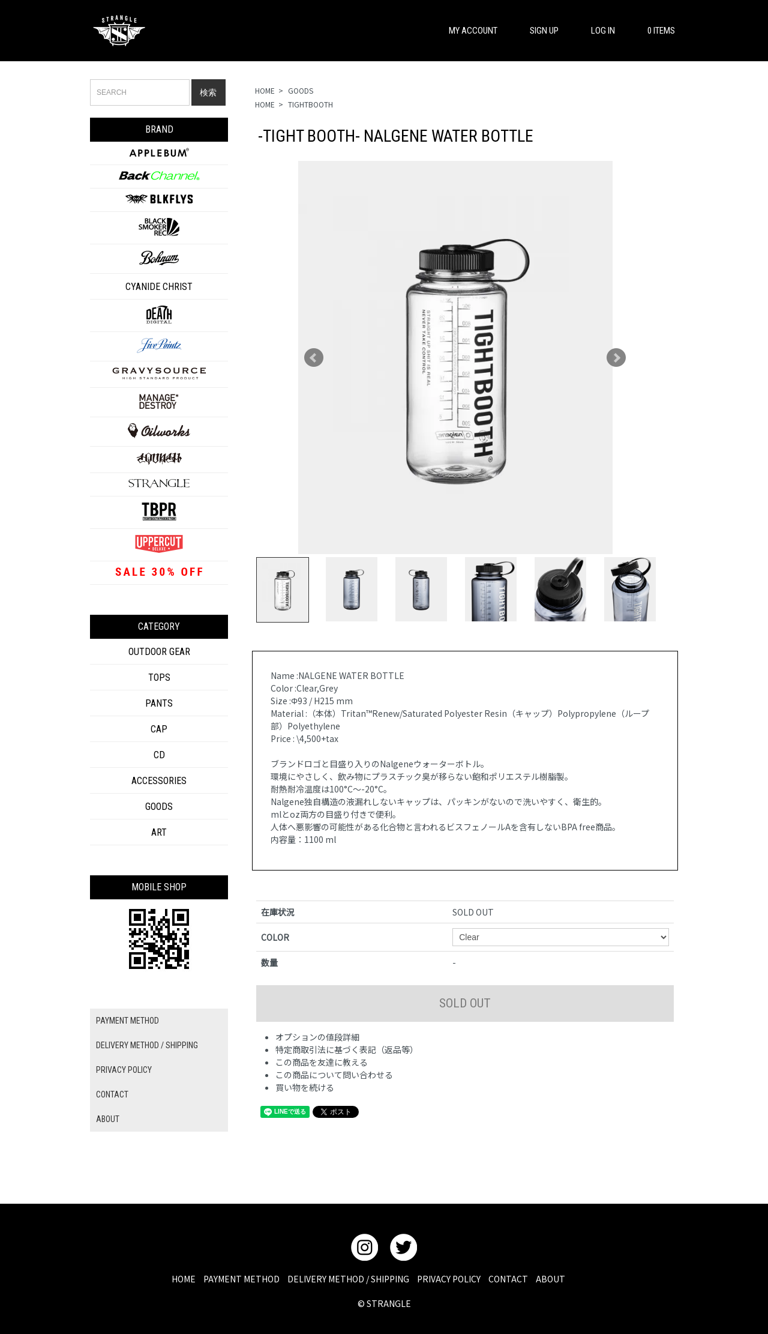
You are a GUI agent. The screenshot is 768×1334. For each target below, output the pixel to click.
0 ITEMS (655, 30)
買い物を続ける (304, 1087)
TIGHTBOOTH (310, 104)
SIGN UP (538, 30)
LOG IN (597, 30)
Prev (313, 357)
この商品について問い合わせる (334, 1075)
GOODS (300, 90)
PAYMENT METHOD (127, 1020)
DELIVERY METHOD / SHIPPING (147, 1045)
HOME (265, 90)
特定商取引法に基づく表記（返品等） (346, 1049)
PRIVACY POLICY (124, 1070)
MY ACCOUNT (467, 30)
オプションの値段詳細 (317, 1037)
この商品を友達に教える (321, 1062)
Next (616, 357)
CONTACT (112, 1094)
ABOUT (107, 1119)
